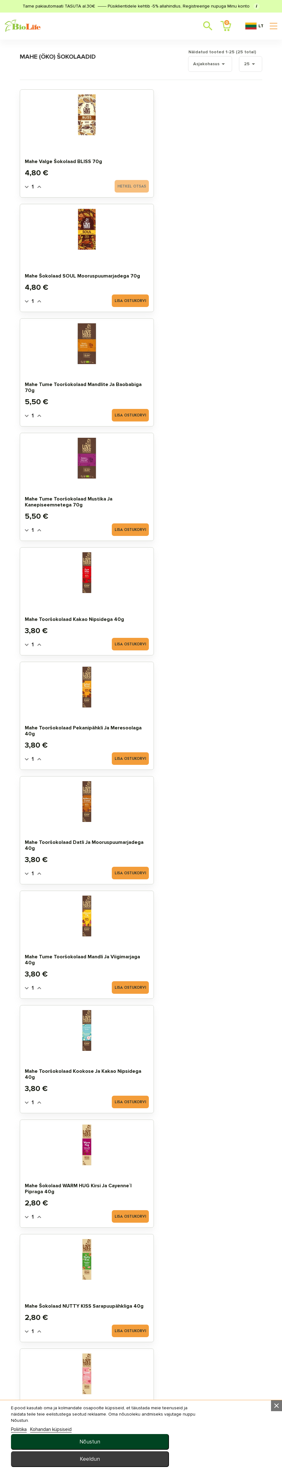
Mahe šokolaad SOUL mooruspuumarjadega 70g (136, 154)
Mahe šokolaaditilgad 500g (136, 958)
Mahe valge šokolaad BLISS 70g (58, 157)
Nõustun (217, 1441)
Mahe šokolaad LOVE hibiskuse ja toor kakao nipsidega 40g (216, 497)
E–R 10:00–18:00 (51, 1418)
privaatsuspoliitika (202, 1356)
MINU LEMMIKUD (121, 1320)
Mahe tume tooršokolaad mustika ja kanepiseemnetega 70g (62, 268)
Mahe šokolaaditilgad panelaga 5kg (58, 1073)
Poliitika (22, 1458)
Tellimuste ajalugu (127, 1310)
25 (242, 63)
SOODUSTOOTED (46, 1320)
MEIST (185, 1346)
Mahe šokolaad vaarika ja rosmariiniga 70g (215, 615)
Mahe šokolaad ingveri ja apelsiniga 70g (141, 729)
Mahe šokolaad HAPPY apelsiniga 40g (60, 615)
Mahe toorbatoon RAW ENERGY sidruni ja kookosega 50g (138, 841)
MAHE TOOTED (44, 1300)
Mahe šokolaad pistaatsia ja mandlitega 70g (217, 726)
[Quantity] (41, 185)
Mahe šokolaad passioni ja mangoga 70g (61, 729)
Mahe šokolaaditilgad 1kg (218, 962)
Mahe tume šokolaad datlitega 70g (58, 844)
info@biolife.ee (50, 1408)
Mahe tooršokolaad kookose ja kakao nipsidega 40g (211, 383)
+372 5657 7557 (86, 1418)
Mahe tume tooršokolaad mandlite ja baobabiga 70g (218, 154)
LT (254, 26)
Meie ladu (190, 1300)
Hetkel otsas (77, 185)
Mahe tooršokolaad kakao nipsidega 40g (136, 272)
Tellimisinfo (194, 1310)
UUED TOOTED (43, 1330)
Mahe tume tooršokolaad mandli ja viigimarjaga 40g (138, 383)
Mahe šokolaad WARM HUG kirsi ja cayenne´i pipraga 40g (59, 497)
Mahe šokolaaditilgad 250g (58, 958)
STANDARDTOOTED (49, 1310)
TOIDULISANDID (45, 1340)
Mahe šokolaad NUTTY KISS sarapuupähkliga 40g (138, 497)
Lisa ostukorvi (153, 185)
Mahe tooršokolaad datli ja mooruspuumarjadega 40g (62, 383)
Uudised (188, 1336)
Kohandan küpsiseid (54, 1458)
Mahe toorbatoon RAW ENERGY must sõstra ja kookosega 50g (215, 841)
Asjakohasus (201, 63)
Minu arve (115, 1300)
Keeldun (217, 1459)
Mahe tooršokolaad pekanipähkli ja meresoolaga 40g (211, 268)
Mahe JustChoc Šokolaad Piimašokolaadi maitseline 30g (140, 612)
